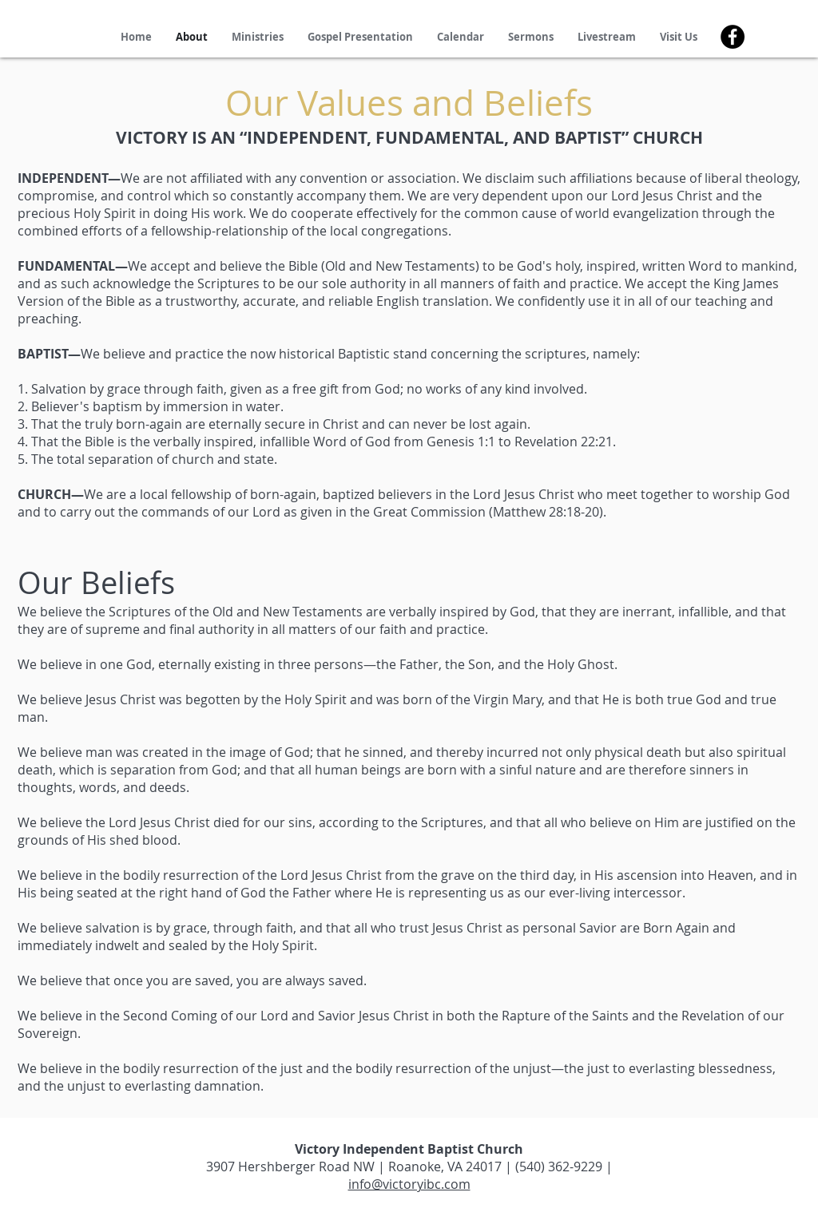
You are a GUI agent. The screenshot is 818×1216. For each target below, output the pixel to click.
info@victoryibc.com (409, 1184)
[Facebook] (733, 37)
